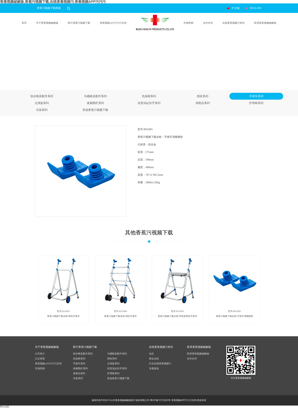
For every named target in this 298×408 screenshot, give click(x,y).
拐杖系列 (202, 96)
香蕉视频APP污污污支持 (113, 22)
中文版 (236, 8)
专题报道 (154, 368)
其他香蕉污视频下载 (95, 109)
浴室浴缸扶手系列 (149, 103)
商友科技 (201, 400)
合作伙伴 (208, 22)
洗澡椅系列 (149, 96)
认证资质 (40, 358)
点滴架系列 (42, 103)
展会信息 (154, 358)
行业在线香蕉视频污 (160, 363)
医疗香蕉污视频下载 (79, 22)
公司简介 (40, 353)
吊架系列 (42, 109)
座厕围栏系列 (95, 103)
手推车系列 (256, 96)
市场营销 (188, 22)
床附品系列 (203, 103)
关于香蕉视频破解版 (47, 22)
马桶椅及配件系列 (95, 96)
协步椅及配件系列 (41, 96)
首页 (24, 22)
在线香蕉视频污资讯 (233, 22)
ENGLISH (255, 8)
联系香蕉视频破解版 (265, 22)
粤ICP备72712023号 (160, 400)
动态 (151, 353)
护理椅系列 (256, 103)
